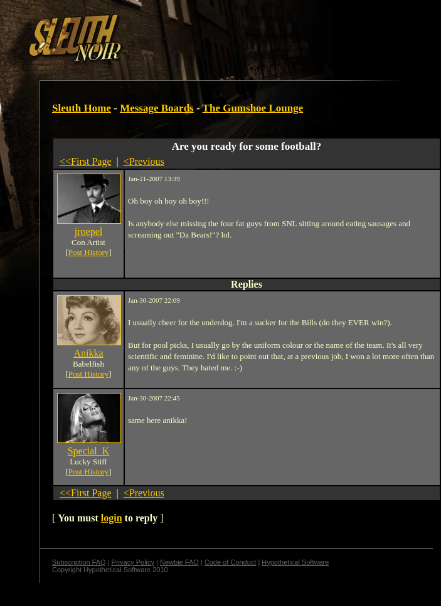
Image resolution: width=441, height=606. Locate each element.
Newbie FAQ (179, 562)
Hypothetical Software (295, 562)
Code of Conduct (231, 562)
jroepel (88, 231)
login (111, 518)
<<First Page (86, 161)
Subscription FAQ (79, 562)
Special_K (89, 451)
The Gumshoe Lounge (253, 108)
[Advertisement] (153, 33)
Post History (88, 252)
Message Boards (157, 108)
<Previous (144, 161)
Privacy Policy (133, 562)
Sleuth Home (81, 108)
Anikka (88, 353)
